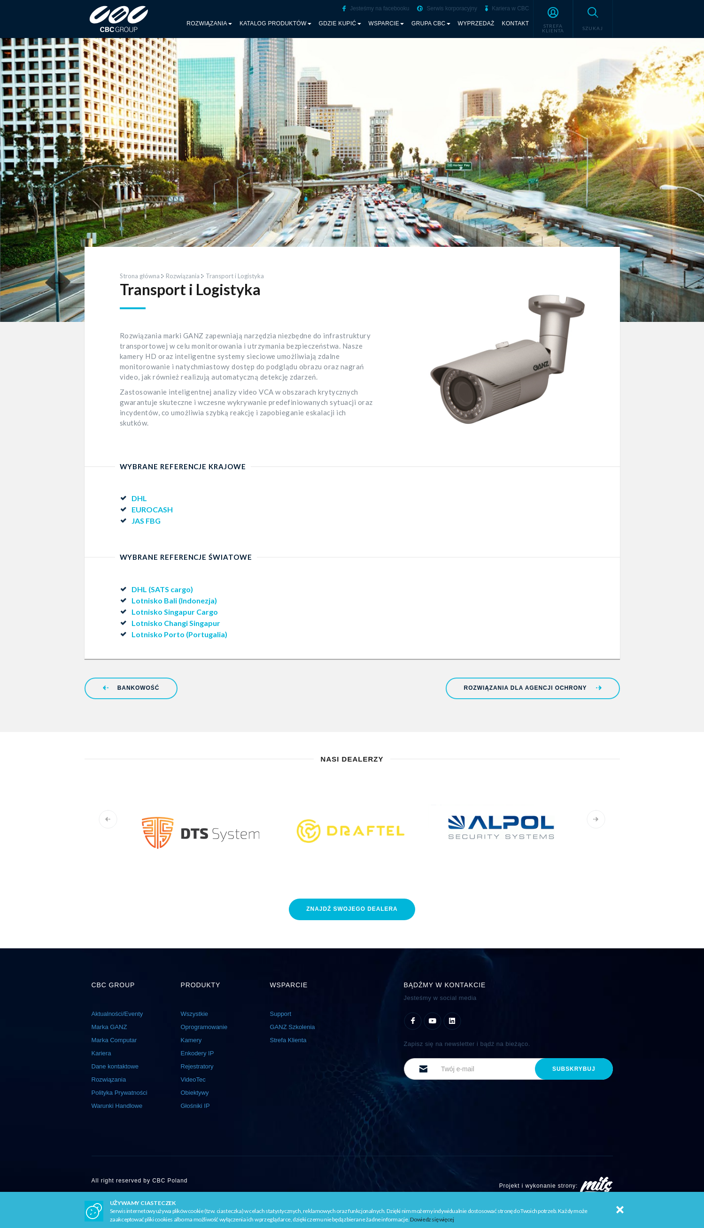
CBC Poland (169, 1180)
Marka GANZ (109, 1026)
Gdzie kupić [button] (340, 23)
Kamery (191, 1040)
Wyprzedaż (476, 23)
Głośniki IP (195, 1105)
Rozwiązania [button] (209, 23)
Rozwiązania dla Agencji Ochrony (533, 688)
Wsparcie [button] (386, 23)
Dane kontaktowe (115, 1066)
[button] (553, 19)
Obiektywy (195, 1092)
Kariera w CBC (507, 8)
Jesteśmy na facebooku (375, 8)
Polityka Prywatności (119, 1092)
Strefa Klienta (288, 1040)
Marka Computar (114, 1040)
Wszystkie (195, 1013)
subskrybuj (573, 1069)
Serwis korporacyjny (447, 8)
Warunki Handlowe (117, 1105)
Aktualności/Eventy (117, 1013)
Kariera (101, 1053)
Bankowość (131, 688)
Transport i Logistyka (235, 276)
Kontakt (515, 23)
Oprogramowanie (204, 1026)
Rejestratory (197, 1066)
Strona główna (140, 276)
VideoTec (193, 1079)
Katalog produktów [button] (275, 23)
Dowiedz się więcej (432, 1219)
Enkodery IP (197, 1053)
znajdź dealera (351, 909)
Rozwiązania (183, 276)
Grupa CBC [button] (430, 23)
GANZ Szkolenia (292, 1026)
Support (281, 1013)
